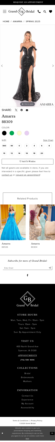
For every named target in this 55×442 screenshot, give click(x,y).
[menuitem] (4, 11)
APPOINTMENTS (27, 357)
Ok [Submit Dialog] (52, 435)
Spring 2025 (33, 21)
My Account (27, 405)
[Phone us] (39, 11)
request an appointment (28, 175)
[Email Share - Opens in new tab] (28, 110)
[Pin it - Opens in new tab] (22, 110)
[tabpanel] (27, 66)
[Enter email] (27, 269)
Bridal (27, 375)
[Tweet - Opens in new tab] (16, 110)
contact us (7, 175)
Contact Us (27, 397)
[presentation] (13, 223)
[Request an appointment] (27, 2)
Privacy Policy (36, 422)
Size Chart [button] (48, 141)
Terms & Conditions (20, 422)
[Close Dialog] (2, 434)
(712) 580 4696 (27, 361)
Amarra (17, 21)
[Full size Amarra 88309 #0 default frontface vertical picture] (27, 66)
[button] (4, 11)
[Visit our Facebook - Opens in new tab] (27, 276)
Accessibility (27, 409)
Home (6, 21)
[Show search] (45, 11)
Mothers (27, 383)
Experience (27, 401)
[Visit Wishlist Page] (51, 11)
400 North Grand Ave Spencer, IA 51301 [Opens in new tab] (27, 350)
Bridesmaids (27, 379)
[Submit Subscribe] (49, 269)
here (27, 440)
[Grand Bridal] (21, 11)
